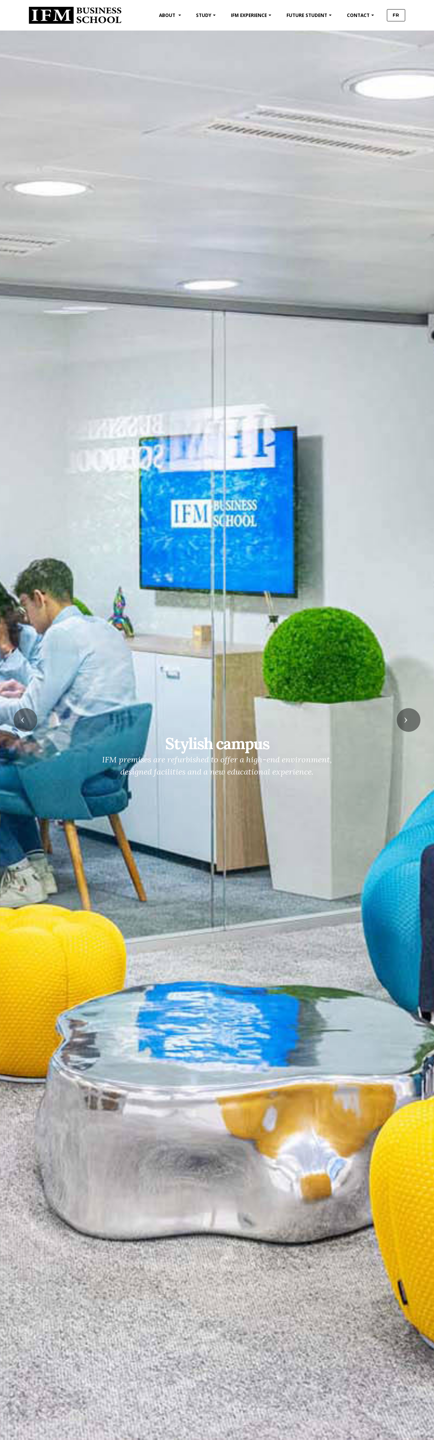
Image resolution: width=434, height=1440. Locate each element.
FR (395, 15)
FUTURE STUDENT (304, 15)
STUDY (201, 15)
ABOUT (165, 15)
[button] (25, 720)
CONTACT (355, 15)
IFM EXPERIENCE (246, 15)
